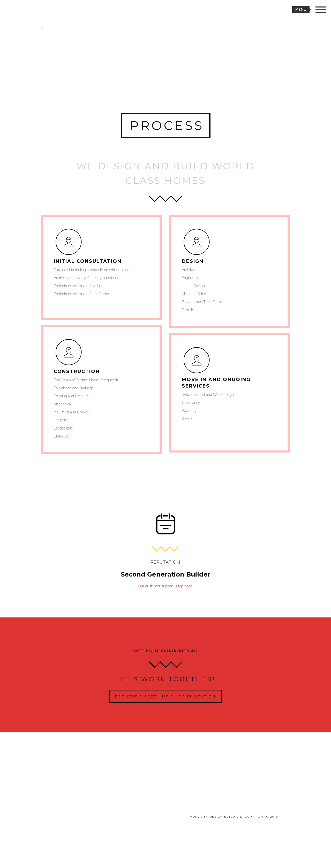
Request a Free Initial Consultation (165, 696)
